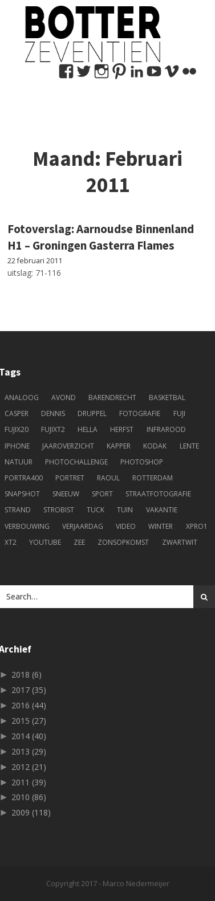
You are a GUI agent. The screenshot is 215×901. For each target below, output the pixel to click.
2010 (28, 797)
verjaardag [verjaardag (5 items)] (82, 526)
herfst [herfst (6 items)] (121, 429)
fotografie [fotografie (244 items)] (139, 413)
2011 (28, 782)
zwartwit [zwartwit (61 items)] (179, 542)
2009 (31, 812)
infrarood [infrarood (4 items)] (166, 429)
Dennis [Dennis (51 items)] (53, 413)
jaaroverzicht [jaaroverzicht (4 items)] (68, 446)
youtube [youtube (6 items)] (45, 542)
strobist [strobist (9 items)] (58, 510)
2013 (28, 751)
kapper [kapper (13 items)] (119, 446)
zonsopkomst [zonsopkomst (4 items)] (123, 542)
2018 (26, 674)
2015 (28, 720)
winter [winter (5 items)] (160, 526)
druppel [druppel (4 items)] (92, 413)
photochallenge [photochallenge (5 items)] (76, 462)
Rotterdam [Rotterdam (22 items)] (152, 478)
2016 (28, 705)
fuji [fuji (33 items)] (179, 413)
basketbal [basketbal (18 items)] (167, 397)
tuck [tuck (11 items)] (95, 510)
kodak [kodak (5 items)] (155, 446)
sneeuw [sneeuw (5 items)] (65, 494)
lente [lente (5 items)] (189, 446)
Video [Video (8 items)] (126, 526)
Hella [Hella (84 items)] (88, 429)
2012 (28, 766)
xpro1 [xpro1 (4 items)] (197, 526)
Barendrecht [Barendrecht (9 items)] (112, 397)
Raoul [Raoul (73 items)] (108, 478)
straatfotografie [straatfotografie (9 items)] (158, 494)
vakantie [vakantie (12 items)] (161, 510)
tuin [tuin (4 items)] (125, 510)
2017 (28, 689)
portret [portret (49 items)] (69, 478)
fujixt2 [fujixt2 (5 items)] (53, 429)
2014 (28, 736)
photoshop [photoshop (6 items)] (141, 462)
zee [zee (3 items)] (79, 542)
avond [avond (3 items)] (63, 397)
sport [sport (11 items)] (102, 494)
